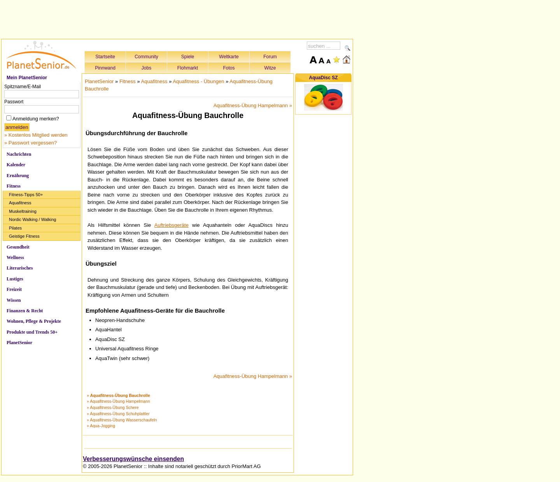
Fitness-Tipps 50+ (26, 194)
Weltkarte (228, 56)
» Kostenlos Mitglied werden (36, 135)
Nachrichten (19, 154)
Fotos (228, 68)
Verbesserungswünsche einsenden (133, 459)
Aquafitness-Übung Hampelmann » (253, 105)
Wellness (15, 257)
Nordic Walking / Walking (32, 219)
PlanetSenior (19, 342)
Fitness (14, 186)
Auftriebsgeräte (171, 225)
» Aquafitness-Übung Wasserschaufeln (122, 420)
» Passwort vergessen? (30, 143)
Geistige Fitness (24, 236)
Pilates (15, 228)
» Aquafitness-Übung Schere (113, 407)
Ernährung (18, 175)
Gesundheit (18, 247)
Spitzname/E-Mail (22, 86)
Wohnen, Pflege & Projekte (34, 321)
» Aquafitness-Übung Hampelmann (118, 401)
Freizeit (14, 289)
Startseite (105, 56)
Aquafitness (20, 202)
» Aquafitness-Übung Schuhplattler (118, 413)
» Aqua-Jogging (101, 425)
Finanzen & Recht (25, 310)
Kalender (16, 164)
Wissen (14, 300)
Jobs (146, 68)
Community (146, 56)
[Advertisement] (177, 18)
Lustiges (15, 279)
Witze (270, 68)
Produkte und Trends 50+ (32, 332)
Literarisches (20, 268)
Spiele (187, 56)
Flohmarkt (187, 68)
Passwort (13, 101)
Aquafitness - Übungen (198, 81)
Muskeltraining (23, 211)
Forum (270, 56)
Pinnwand (105, 68)
